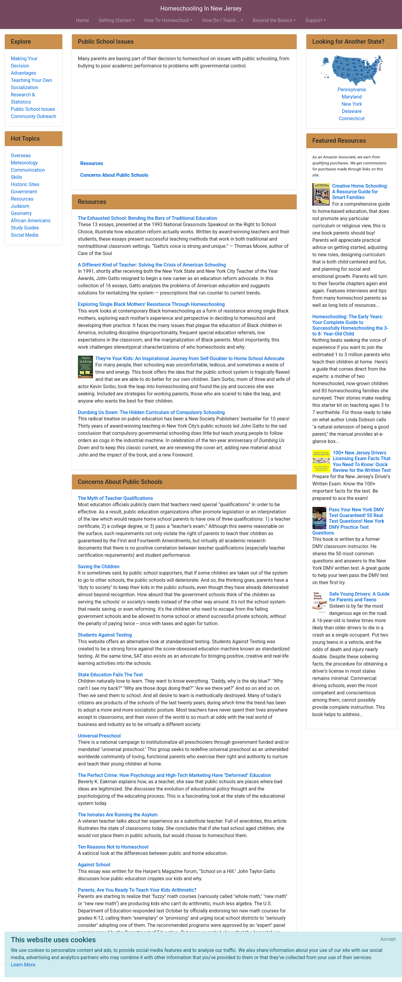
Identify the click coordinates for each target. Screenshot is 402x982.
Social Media (25, 235)
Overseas (21, 155)
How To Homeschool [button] (166, 20)
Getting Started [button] (115, 20)
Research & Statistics (23, 98)
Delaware (352, 111)
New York (352, 104)
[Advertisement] (184, 114)
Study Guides (25, 228)
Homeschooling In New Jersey (201, 8)
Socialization (24, 87)
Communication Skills (28, 173)
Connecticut (352, 118)
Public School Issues (33, 109)
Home (82, 20)
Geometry (21, 213)
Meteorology (24, 163)
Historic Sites (25, 184)
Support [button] (313, 20)
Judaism (20, 206)
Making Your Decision (24, 62)
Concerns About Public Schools (114, 175)
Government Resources (24, 195)
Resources (91, 163)
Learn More (23, 965)
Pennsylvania (352, 89)
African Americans (31, 220)
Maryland (352, 97)
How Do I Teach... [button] (221, 20)
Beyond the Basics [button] (272, 20)
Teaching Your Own (31, 80)
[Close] (388, 939)
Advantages (23, 73)
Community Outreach (33, 116)
